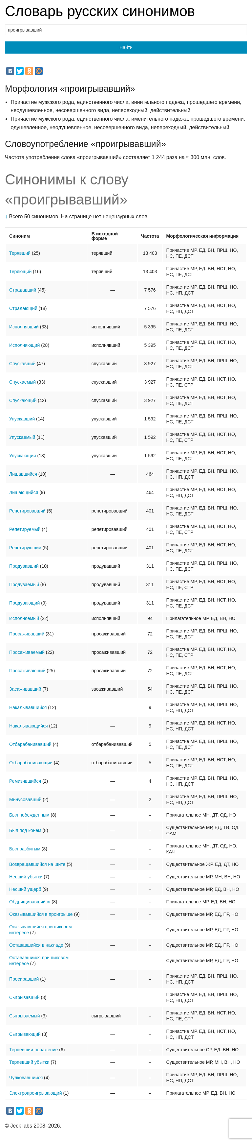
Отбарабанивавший (30, 744)
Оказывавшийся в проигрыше (41, 914)
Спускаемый (22, 382)
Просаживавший (26, 633)
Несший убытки (25, 876)
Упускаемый (22, 437)
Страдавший (22, 290)
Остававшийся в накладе (36, 945)
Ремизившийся (25, 781)
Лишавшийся (23, 474)
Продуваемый (24, 584)
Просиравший (24, 979)
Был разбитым (24, 848)
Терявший (20, 253)
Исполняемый (24, 618)
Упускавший (22, 418)
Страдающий (23, 308)
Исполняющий (24, 345)
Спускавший (22, 363)
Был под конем (25, 830)
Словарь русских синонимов (100, 11)
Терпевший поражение (33, 1049)
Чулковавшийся (26, 1077)
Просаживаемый (27, 652)
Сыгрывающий (25, 1034)
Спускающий (22, 400)
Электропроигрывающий (35, 1093)
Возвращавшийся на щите (37, 864)
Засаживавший (25, 689)
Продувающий (24, 603)
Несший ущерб (25, 889)
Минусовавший (25, 799)
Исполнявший (24, 326)
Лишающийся (23, 492)
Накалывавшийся (28, 707)
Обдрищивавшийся (29, 901)
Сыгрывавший (24, 997)
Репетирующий (25, 547)
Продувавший (24, 566)
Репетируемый (24, 529)
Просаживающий (27, 670)
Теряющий (20, 271)
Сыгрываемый (24, 1015)
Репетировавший (27, 510)
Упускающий (22, 455)
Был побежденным (29, 815)
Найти (126, 47)
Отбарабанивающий (30, 762)
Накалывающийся (28, 725)
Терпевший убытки (29, 1062)
